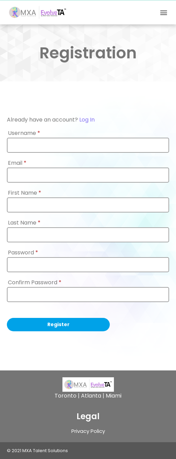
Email (17, 163)
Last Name (24, 223)
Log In (87, 120)
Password (23, 252)
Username (24, 133)
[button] (163, 12)
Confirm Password (34, 282)
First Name (24, 193)
